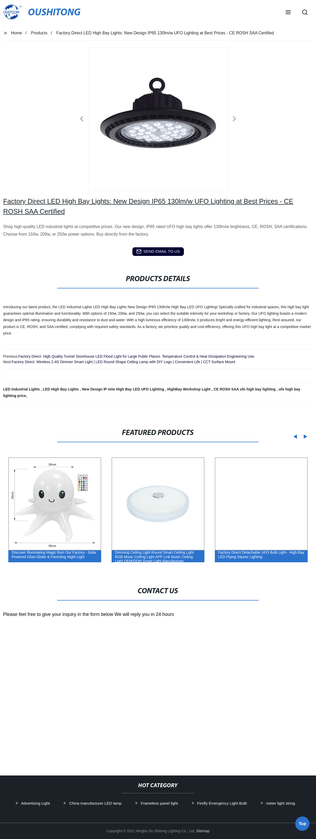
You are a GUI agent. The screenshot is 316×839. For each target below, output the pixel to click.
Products (39, 33)
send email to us (158, 251)
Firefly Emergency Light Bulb (227, 803)
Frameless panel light (164, 803)
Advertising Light (40, 803)
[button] (288, 12)
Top (302, 825)
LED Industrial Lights (22, 389)
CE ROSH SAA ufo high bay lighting (245, 389)
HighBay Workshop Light (189, 389)
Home (16, 33)
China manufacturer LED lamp (100, 803)
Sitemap (202, 831)
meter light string (285, 803)
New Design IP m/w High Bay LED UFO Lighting (123, 389)
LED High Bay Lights (61, 389)
